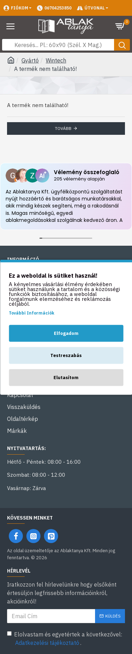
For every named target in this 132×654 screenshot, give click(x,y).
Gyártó (30, 60)
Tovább (63, 128)
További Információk (31, 312)
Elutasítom (66, 377)
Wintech (56, 60)
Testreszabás (66, 355)
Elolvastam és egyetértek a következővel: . (64, 639)
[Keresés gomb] (122, 45)
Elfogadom (66, 333)
